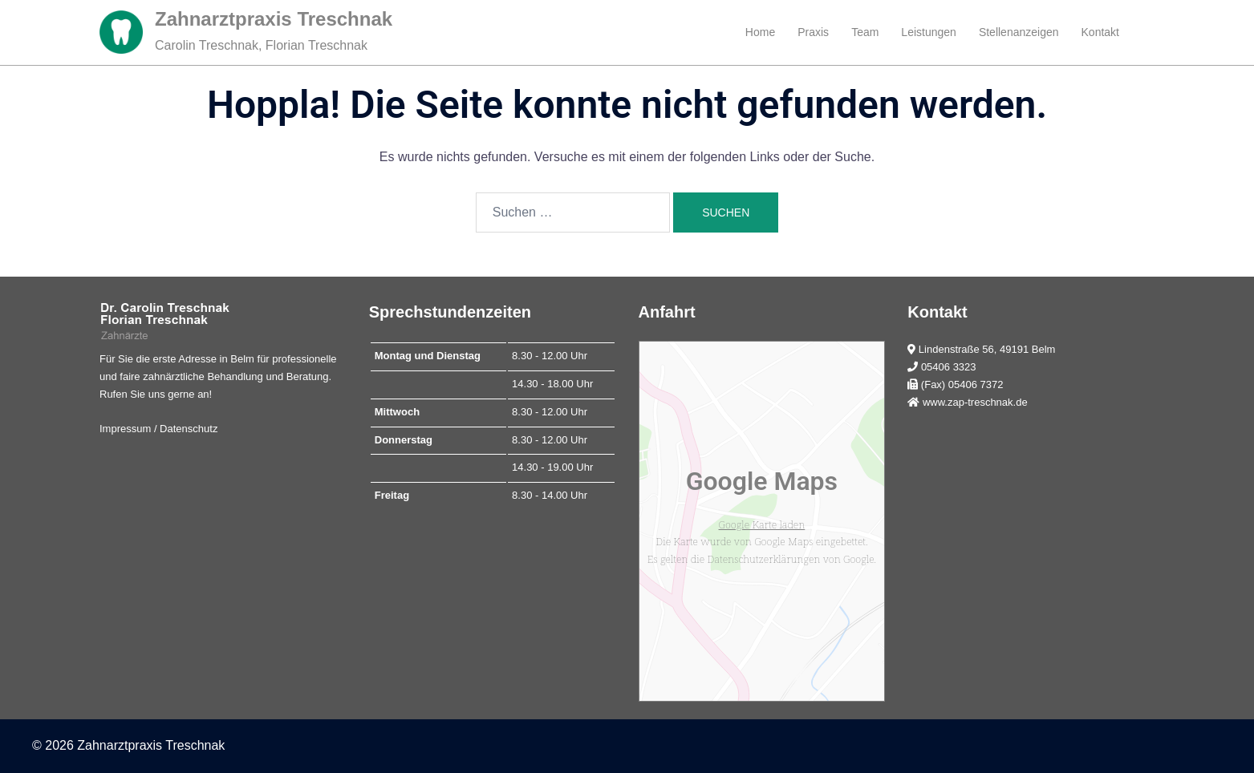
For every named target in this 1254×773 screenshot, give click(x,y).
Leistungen (928, 32)
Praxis (813, 32)
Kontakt (1100, 32)
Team (865, 32)
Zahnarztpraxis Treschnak (273, 19)
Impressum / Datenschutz (158, 429)
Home (760, 32)
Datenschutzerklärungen (763, 559)
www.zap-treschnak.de (975, 402)
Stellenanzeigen (1019, 32)
